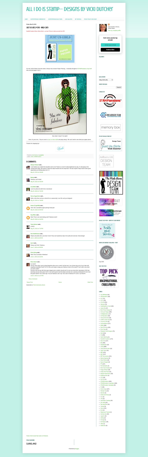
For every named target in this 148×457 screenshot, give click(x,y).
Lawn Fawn (103, 350)
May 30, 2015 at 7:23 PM (37, 228)
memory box (103, 414)
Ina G (32, 243)
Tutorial (102, 406)
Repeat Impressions (105, 373)
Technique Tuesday (105, 400)
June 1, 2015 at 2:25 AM (37, 238)
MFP (101, 352)
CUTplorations (104, 315)
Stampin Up (103, 391)
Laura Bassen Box (105, 348)
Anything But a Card (105, 306)
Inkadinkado (103, 344)
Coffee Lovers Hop (105, 319)
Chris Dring (34, 252)
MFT (101, 354)
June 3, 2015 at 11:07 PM (37, 275)
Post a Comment (33, 279)
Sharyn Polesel (35, 164)
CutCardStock (104, 323)
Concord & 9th (104, 321)
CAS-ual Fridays (104, 312)
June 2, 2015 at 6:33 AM (37, 256)
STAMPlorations (37, 156)
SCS (101, 377)
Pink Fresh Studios (105, 367)
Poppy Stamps (104, 369)
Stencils (102, 393)
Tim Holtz (102, 402)
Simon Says (103, 389)
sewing (102, 418)
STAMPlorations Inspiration (107, 383)
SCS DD (102, 379)
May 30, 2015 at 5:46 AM (37, 181)
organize (102, 416)
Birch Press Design (105, 310)
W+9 (101, 410)
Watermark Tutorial (105, 412)
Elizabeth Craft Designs (106, 331)
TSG (101, 398)
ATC (101, 298)
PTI (101, 364)
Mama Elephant (104, 358)
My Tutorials (78, 19)
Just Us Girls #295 (53, 139)
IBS (101, 342)
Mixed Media (103, 360)
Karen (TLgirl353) (35, 205)
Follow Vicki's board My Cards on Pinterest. (37, 436)
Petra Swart (34, 262)
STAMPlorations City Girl (84, 68)
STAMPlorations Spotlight (106, 385)
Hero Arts (102, 340)
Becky (32, 177)
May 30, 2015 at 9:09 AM (37, 209)
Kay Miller (33, 215)
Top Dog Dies (103, 404)
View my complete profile (114, 30)
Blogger (77, 448)
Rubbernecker (104, 375)
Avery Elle (103, 308)
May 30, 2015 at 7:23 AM (37, 191)
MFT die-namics (104, 356)
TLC (101, 396)
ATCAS (102, 302)
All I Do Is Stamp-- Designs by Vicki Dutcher (69, 9)
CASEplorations (104, 314)
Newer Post (30, 282)
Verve (101, 408)
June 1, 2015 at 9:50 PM (37, 247)
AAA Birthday (103, 294)
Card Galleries (68, 19)
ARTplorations (104, 296)
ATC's (101, 300)
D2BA (101, 325)
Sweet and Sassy (104, 394)
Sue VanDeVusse (35, 233)
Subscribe (110, 50)
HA (101, 335)
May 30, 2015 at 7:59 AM (37, 200)
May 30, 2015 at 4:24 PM (37, 219)
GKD (101, 333)
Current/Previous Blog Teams (55, 19)
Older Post (90, 282)
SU (101, 387)
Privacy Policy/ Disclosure (90, 19)
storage (102, 419)
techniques (103, 421)
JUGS (32, 156)
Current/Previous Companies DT (37, 19)
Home (26, 19)
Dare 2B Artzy (103, 327)
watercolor (103, 425)
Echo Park (103, 329)
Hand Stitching (104, 337)
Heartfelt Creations (105, 339)
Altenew (102, 304)
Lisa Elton (33, 186)
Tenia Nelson (34, 224)
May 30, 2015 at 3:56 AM (37, 172)
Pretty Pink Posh (104, 371)
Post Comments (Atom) (39, 285)
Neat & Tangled (104, 362)
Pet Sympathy (104, 366)
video (101, 423)
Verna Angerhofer (35, 196)
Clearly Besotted (104, 317)
